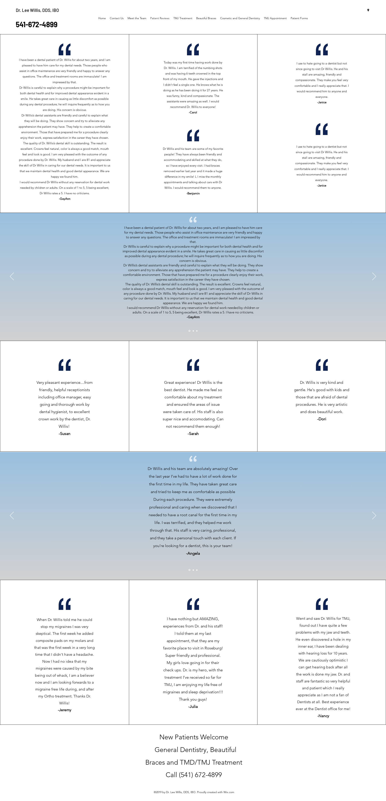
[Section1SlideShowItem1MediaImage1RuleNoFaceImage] (189, 331)
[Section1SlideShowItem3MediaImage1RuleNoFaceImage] (196, 330)
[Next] (374, 277)
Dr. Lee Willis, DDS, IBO (37, 10)
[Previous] (12, 277)
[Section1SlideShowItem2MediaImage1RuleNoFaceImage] (193, 330)
